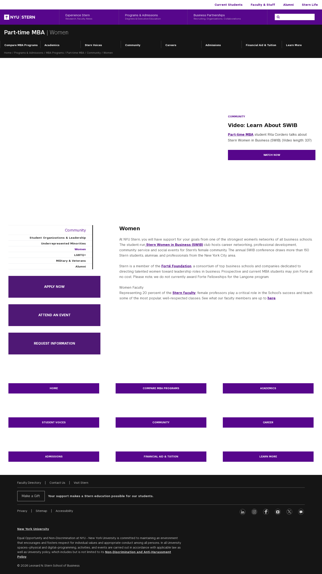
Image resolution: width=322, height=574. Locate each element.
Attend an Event (54, 315)
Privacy (22, 511)
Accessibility (64, 511)
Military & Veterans (71, 261)
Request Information (54, 343)
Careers (170, 45)
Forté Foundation (176, 266)
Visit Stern (81, 483)
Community (132, 45)
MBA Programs (55, 52)
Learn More (294, 45)
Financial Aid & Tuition (261, 45)
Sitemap (41, 511)
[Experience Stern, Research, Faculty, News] (89, 17)
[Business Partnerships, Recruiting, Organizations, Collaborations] (227, 17)
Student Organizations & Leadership (58, 238)
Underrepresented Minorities (63, 243)
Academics (52, 45)
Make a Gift (31, 496)
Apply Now (54, 287)
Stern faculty (184, 293)
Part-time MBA (25, 32)
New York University (33, 529)
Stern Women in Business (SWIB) (174, 245)
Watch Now (271, 155)
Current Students (229, 5)
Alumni (288, 5)
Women (80, 249)
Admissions (213, 45)
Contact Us (57, 483)
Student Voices (54, 422)
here (272, 298)
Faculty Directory (29, 483)
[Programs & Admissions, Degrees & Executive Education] (153, 17)
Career (268, 422)
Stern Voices (93, 45)
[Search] (278, 17)
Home (8, 52)
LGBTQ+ (80, 255)
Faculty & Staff (263, 5)
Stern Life (310, 5)
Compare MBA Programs (21, 45)
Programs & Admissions (28, 52)
